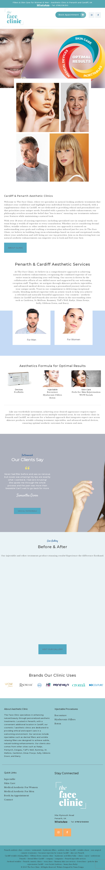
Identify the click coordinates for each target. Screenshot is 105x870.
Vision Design (78, 867)
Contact (8, 799)
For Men (31, 340)
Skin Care (86, 389)
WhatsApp (43, 5)
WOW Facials (86, 395)
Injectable (53, 389)
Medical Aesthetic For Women (21, 787)
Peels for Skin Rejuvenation (86, 392)
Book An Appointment (16, 795)
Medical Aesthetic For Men (19, 791)
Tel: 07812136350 (60, 5)
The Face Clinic (33, 867)
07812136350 (82, 822)
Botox (52, 398)
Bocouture (52, 392)
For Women (73, 339)
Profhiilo (19, 392)
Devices (19, 389)
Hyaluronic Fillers (52, 395)
